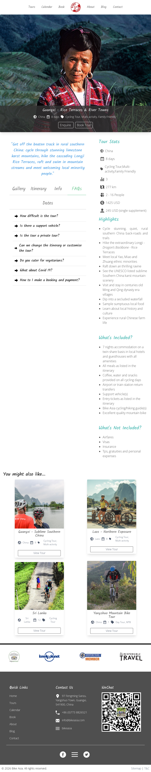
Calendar (46, 7)
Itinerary (38, 189)
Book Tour (84, 125)
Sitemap (136, 768)
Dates (47, 203)
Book (61, 7)
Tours (31, 7)
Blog (104, 7)
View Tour (39, 553)
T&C (146, 768)
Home (13, 696)
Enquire (66, 125)
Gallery (18, 189)
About (91, 7)
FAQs (77, 189)
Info (58, 189)
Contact (118, 7)
